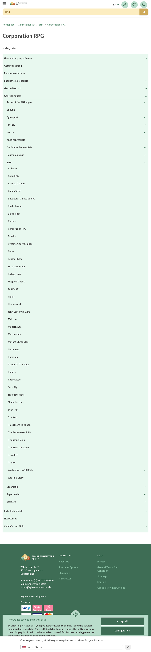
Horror (10, 132)
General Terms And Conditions (107, 569)
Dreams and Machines (20, 243)
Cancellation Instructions (111, 587)
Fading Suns (14, 274)
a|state (12, 168)
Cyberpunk (12, 117)
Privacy (101, 561)
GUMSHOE (13, 289)
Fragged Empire (16, 281)
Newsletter (65, 578)
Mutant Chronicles (18, 342)
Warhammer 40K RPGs (20, 470)
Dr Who (12, 236)
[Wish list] (134, 4)
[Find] (71, 12)
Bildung (11, 109)
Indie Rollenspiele (13, 511)
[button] (125, 4)
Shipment (64, 573)
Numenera (13, 349)
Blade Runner (15, 206)
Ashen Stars (14, 191)
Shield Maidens (16, 394)
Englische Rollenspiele (16, 80)
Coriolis (12, 221)
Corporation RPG (17, 228)
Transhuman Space (18, 447)
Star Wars (13, 417)
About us (64, 561)
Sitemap (101, 576)
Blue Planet (14, 213)
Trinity (12, 462)
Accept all (122, 621)
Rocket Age (14, 379)
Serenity (12, 387)
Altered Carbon (16, 183)
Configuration (122, 630)
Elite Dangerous (16, 266)
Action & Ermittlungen (19, 102)
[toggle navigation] (4, 2)
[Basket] (143, 4)
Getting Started (13, 65)
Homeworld (14, 304)
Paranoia (13, 357)
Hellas (11, 296)
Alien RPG (13, 176)
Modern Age (14, 326)
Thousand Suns (16, 440)
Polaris (12, 372)
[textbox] (71, 647)
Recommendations (14, 73)
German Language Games (18, 58)
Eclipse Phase (15, 259)
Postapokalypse (15, 155)
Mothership (14, 334)
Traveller (13, 455)
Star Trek (13, 409)
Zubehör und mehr (14, 526)
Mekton (12, 319)
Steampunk (13, 486)
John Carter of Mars (19, 311)
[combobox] (71, 647)
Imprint (101, 582)
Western (11, 502)
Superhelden (13, 494)
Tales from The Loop (19, 424)
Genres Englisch (12, 96)
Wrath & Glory (16, 477)
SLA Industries (16, 402)
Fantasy (11, 124)
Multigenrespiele (16, 139)
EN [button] (114, 4)
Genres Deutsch (12, 88)
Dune (11, 251)
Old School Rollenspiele (19, 147)
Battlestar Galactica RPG (21, 198)
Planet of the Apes (18, 364)
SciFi (9, 162)
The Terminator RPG (19, 432)
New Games (10, 518)
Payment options (68, 567)
